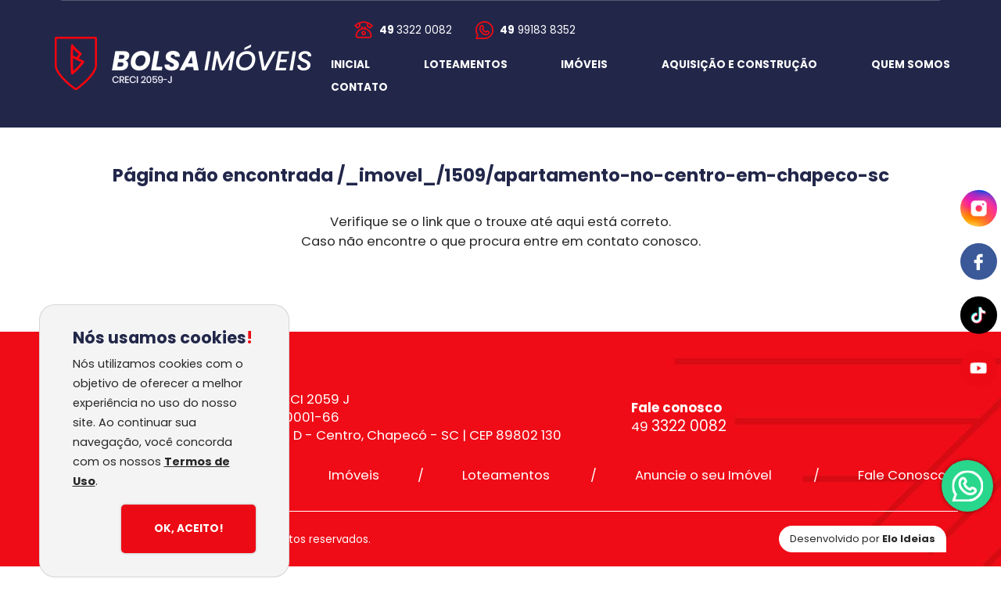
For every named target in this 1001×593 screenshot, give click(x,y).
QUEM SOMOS (910, 64)
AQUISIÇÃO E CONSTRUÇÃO (739, 64)
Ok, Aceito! (189, 528)
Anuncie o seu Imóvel (703, 475)
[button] (359, 87)
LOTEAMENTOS (466, 64)
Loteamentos (506, 475)
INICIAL (350, 64)
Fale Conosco (902, 475)
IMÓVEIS (584, 64)
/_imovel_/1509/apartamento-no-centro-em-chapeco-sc (613, 175)
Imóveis (353, 475)
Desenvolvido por (862, 538)
